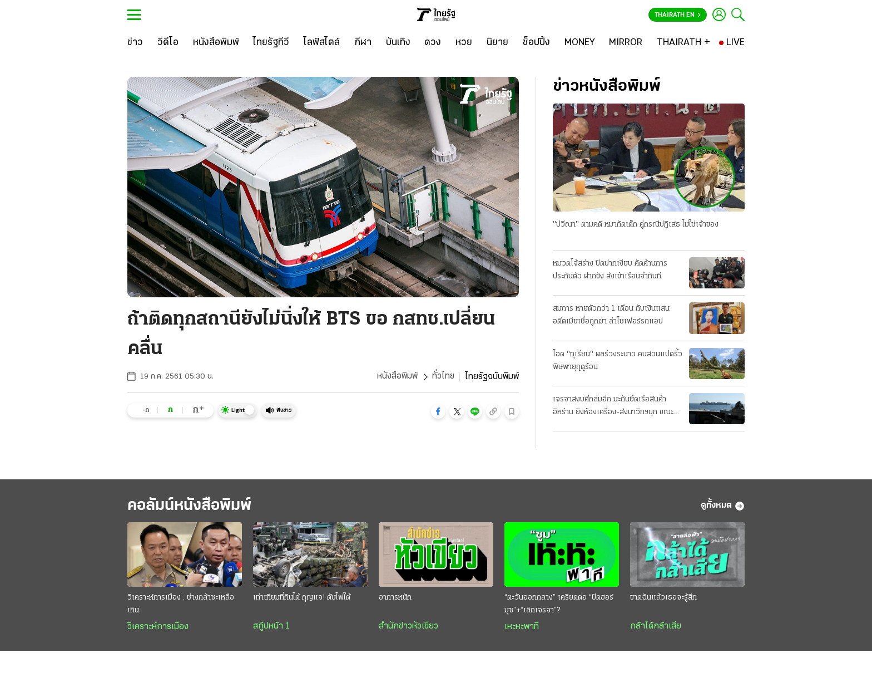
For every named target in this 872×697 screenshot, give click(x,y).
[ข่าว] (135, 43)
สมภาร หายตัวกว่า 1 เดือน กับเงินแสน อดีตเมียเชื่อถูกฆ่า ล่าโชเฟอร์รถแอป (611, 315)
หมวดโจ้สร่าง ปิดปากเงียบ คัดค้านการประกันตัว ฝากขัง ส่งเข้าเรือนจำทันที (610, 270)
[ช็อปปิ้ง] (536, 43)
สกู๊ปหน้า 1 (271, 626)
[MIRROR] (625, 43)
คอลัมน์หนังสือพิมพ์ (193, 505)
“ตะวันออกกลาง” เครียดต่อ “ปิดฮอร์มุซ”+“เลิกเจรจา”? (558, 604)
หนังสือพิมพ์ (396, 376)
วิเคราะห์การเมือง (158, 627)
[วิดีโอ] (168, 43)
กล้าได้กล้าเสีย (655, 626)
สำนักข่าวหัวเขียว (408, 626)
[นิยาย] (497, 43)
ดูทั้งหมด (723, 506)
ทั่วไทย (443, 376)
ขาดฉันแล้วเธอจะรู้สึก (663, 598)
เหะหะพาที (521, 627)
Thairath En (678, 15)
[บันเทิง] (398, 43)
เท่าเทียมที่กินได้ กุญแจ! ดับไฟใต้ (301, 598)
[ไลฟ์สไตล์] (322, 43)
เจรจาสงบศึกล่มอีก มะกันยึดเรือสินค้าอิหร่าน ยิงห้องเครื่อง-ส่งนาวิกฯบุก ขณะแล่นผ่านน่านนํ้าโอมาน (613, 407)
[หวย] (463, 43)
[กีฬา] (362, 43)
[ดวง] (432, 43)
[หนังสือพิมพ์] (216, 43)
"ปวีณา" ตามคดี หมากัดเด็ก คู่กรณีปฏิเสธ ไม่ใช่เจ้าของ (636, 224)
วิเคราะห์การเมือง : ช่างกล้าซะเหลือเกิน (180, 604)
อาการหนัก (395, 598)
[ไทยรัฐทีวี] (271, 43)
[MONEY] (579, 43)
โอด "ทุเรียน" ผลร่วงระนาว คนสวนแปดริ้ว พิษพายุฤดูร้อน (617, 360)
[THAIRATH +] (683, 43)
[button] (438, 411)
